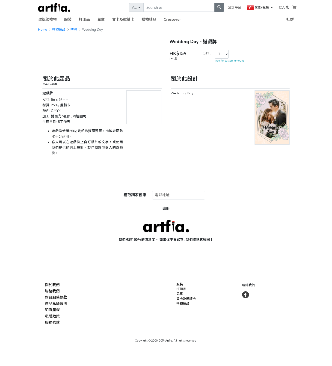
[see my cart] (294, 7)
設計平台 (234, 7)
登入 (284, 7)
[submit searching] (219, 7)
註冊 (166, 208)
